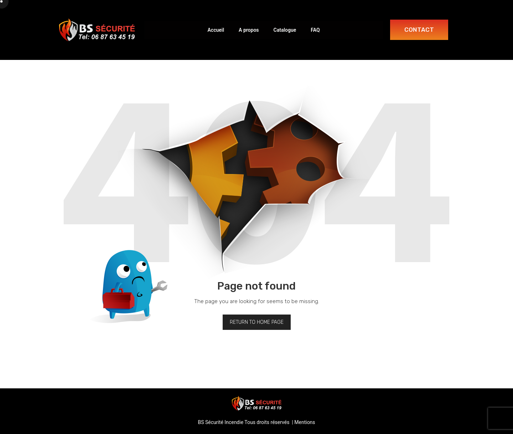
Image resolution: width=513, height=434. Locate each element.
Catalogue (285, 30)
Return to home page (257, 322)
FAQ (315, 30)
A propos (249, 30)
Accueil (215, 30)
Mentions (304, 422)
